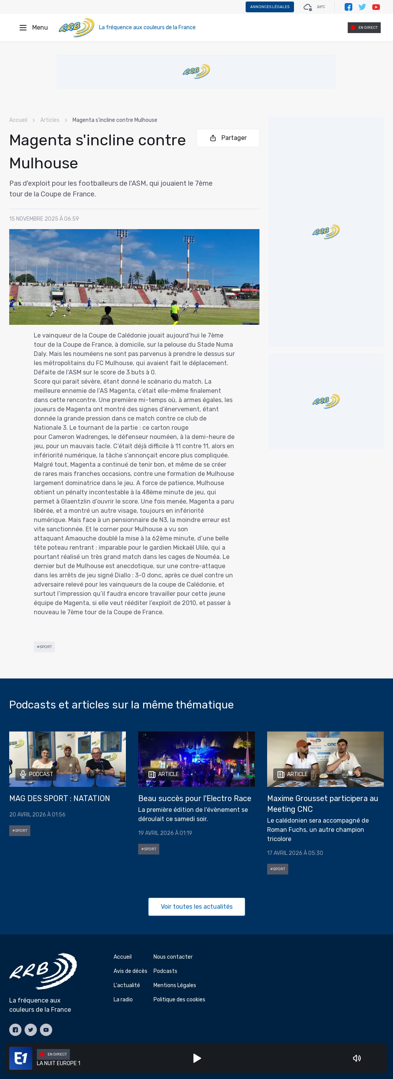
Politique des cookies (179, 999)
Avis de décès (130, 971)
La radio (123, 999)
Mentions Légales (175, 985)
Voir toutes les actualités (197, 906)
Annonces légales (269, 7)
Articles (49, 120)
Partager (228, 138)
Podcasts (165, 971)
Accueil (18, 120)
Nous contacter (173, 957)
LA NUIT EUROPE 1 (58, 1063)
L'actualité (127, 985)
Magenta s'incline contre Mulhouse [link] (115, 120)
